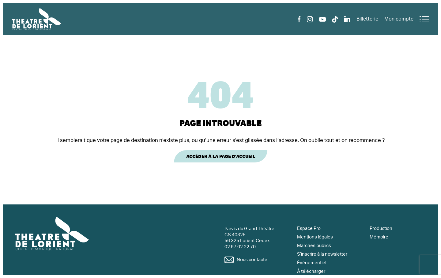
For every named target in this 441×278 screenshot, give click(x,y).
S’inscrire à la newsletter (322, 254)
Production (381, 228)
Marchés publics (314, 245)
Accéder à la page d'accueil (220, 156)
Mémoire (379, 237)
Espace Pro (309, 228)
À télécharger (311, 271)
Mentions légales (315, 237)
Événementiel (311, 263)
